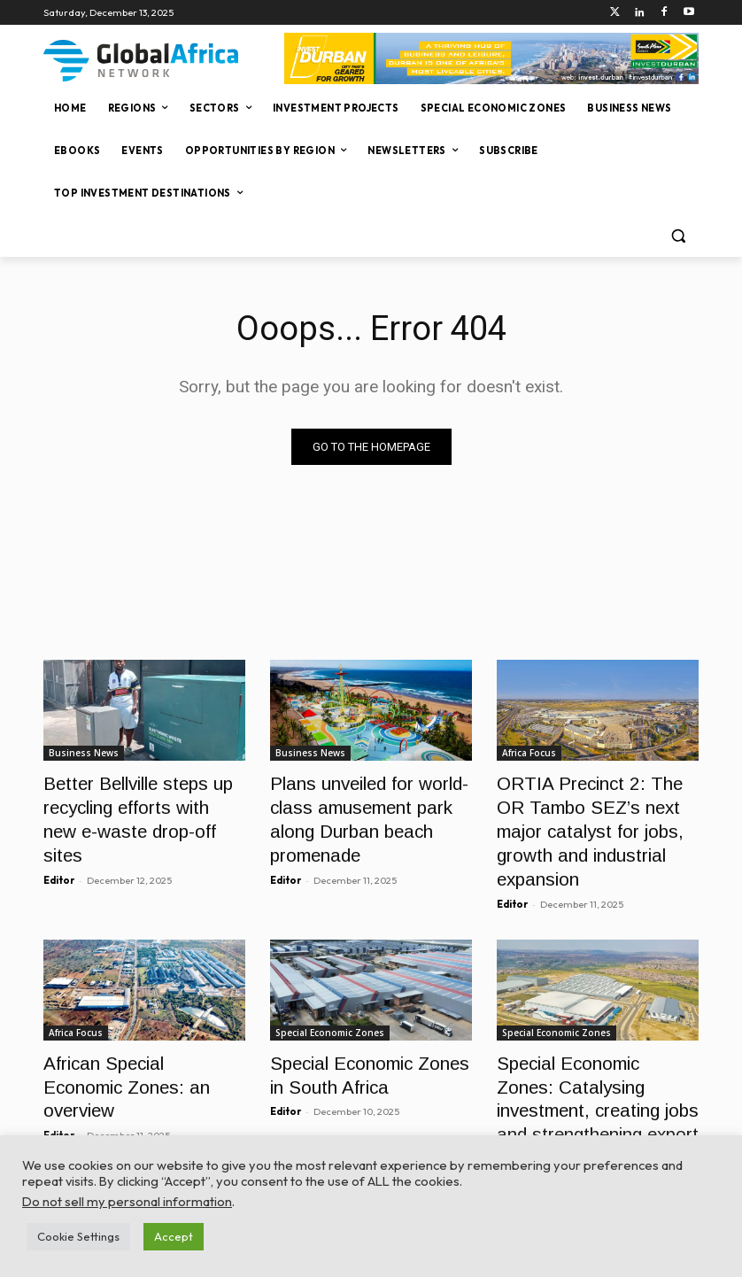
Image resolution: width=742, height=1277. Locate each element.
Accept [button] (173, 1236)
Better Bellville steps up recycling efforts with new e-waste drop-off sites (141, 801)
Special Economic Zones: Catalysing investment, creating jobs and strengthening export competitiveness (584, 1058)
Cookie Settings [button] (78, 1236)
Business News (84, 753)
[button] (678, 236)
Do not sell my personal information (127, 1201)
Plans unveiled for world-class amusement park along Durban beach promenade (369, 801)
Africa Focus (529, 753)
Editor (58, 843)
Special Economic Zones (329, 991)
